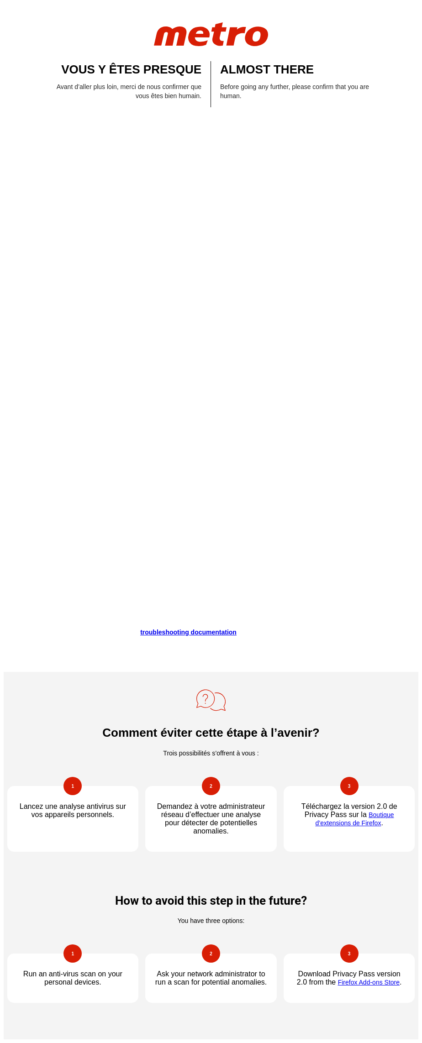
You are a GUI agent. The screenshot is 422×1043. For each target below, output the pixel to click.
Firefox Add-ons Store (369, 982)
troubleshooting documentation (188, 632)
